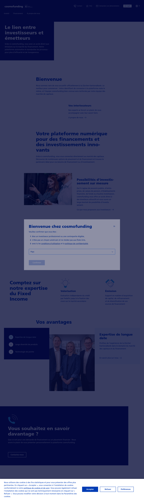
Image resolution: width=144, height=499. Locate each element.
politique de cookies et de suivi (37, 488)
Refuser (108, 489)
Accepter (90, 489)
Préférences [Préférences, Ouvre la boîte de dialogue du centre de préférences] (126, 489)
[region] (72, 489)
